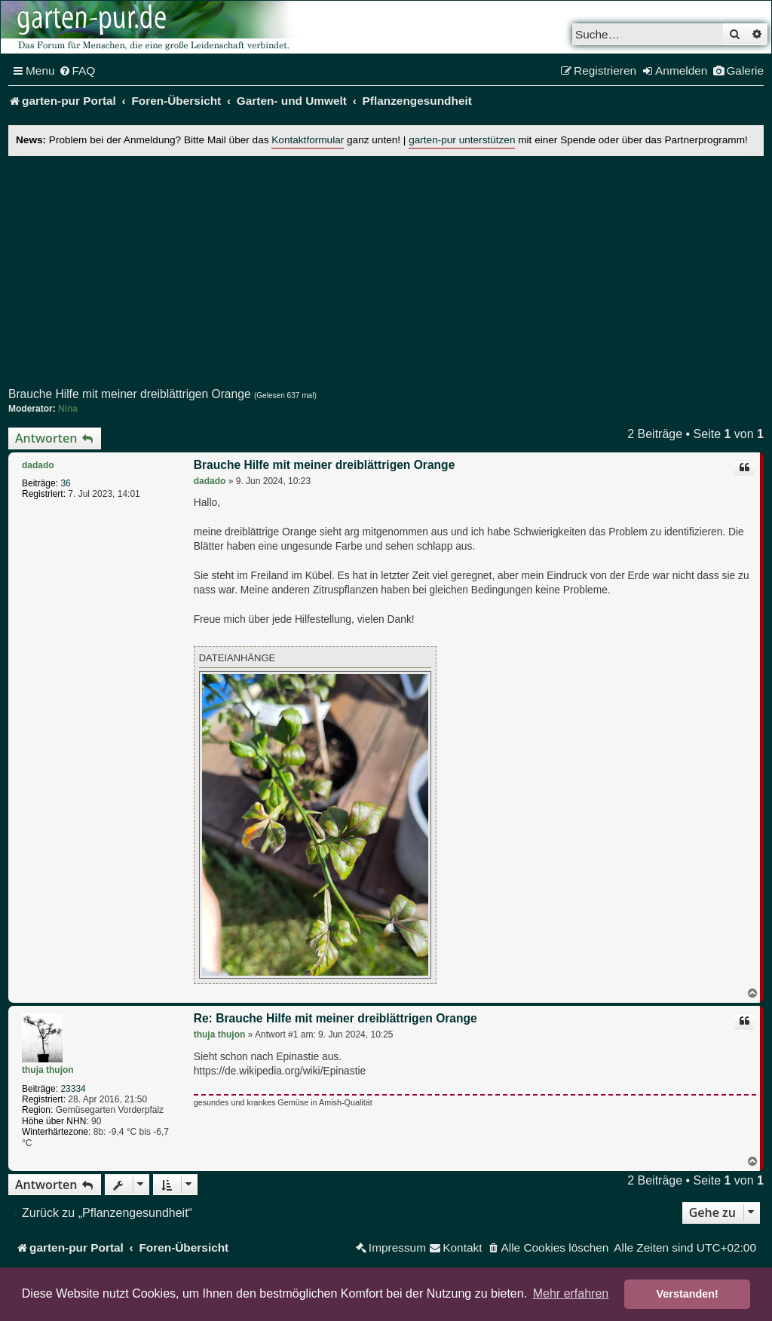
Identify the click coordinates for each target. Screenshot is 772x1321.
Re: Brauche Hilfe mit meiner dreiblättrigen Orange (335, 1018)
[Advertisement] (386, 272)
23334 (72, 1088)
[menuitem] (77, 71)
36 (65, 483)
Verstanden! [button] (687, 1294)
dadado (38, 465)
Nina (68, 408)
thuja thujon (48, 1070)
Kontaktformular (307, 140)
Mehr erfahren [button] (571, 1293)
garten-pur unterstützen (462, 140)
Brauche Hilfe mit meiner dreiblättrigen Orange (129, 394)
